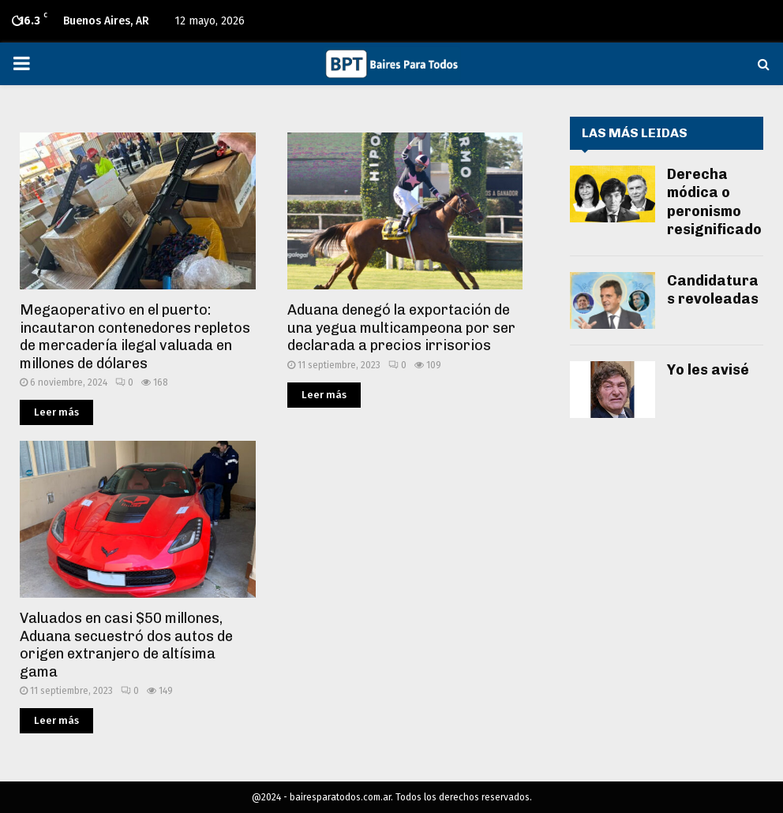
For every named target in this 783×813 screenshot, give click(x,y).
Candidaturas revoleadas (713, 290)
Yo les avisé (708, 370)
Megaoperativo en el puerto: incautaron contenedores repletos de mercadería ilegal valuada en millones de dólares (135, 336)
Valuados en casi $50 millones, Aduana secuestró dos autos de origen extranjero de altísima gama (126, 645)
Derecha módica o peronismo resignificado (714, 202)
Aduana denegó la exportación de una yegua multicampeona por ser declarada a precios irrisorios (401, 327)
